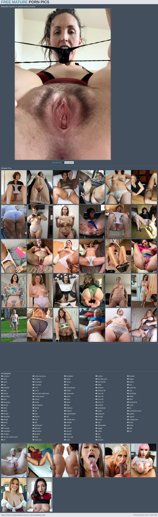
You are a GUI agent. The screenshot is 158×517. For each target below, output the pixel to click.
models (68, 422)
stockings (131, 393)
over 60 (99, 399)
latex (67, 399)
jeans (67, 396)
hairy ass (36, 440)
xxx (129, 431)
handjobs (68, 376)
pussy (98, 419)
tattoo (130, 396)
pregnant (99, 414)
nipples (68, 434)
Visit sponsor (69, 162)
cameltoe (5, 431)
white (130, 425)
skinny (130, 382)
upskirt (130, 414)
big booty (5, 402)
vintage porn (132, 419)
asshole (5, 388)
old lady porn (101, 379)
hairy (35, 437)
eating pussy (38, 396)
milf (66, 417)
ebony (35, 399)
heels (67, 379)
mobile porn (69, 419)
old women (100, 382)
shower (131, 376)
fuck (35, 419)
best (4, 399)
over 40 (99, 393)
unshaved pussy (134, 411)
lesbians (68, 408)
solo (129, 390)
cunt (35, 388)
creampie (37, 382)
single (130, 379)
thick (130, 399)
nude (67, 440)
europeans (37, 405)
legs (66, 405)
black (4, 411)
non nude (68, 437)
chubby (5, 434)
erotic (35, 402)
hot (66, 385)
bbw (3, 390)
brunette (5, 428)
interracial (69, 393)
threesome (132, 402)
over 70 (99, 402)
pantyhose (100, 408)
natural (67, 431)
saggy (98, 428)
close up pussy (39, 376)
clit (3, 440)
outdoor (99, 388)
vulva (130, 422)
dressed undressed (40, 393)
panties (99, 405)
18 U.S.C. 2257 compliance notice (34, 515)
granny (36, 434)
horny (67, 382)
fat (34, 411)
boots (4, 422)
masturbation (70, 414)
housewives (69, 388)
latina (67, 402)
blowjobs (5, 417)
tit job (130, 405)
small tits (131, 388)
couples (36, 379)
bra (3, 425)
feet (35, 414)
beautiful (5, 396)
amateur (5, 376)
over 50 (99, 396)
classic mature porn (9, 437)
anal (4, 379)
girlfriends (37, 425)
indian (67, 390)
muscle (68, 428)
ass (3, 385)
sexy (98, 437)
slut (129, 385)
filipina (36, 417)
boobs (4, 419)
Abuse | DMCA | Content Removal (12, 515)
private (99, 417)
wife (129, 428)
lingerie (68, 411)
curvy (35, 390)
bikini (4, 408)
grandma (36, 431)
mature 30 (100, 390)
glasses (36, 428)
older (98, 385)
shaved (99, 440)
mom (67, 425)
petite (98, 411)
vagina (130, 417)
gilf (34, 422)
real (98, 422)
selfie (98, 431)
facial (35, 408)
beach (4, 393)
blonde (4, 414)
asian (4, 382)
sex (97, 434)
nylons (99, 376)
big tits (4, 405)
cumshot (36, 385)
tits (129, 408)
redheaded (100, 425)
